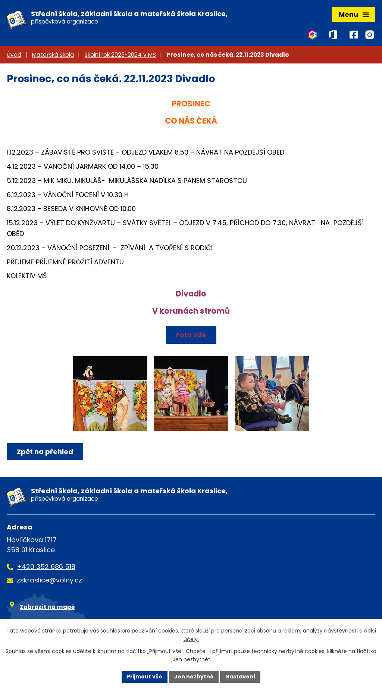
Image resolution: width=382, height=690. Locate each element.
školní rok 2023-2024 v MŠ (120, 55)
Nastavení (240, 676)
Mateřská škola (53, 55)
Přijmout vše (144, 676)
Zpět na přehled (45, 451)
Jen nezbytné (193, 676)
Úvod (14, 55)
